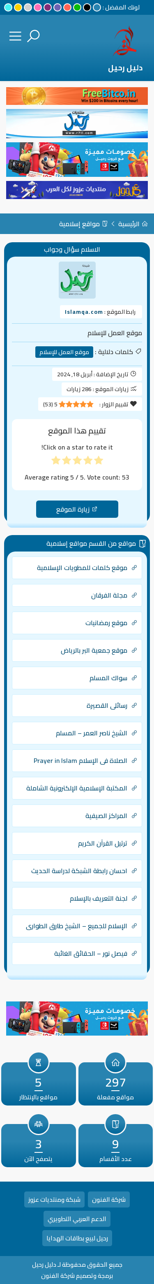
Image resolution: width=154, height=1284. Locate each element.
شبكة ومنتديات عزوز (54, 1199)
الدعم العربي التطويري (77, 1219)
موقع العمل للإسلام (64, 352)
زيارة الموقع (77, 509)
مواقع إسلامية (83, 224)
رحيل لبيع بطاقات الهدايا (77, 1238)
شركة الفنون (109, 1199)
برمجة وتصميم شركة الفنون (77, 1275)
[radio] (98, 461)
